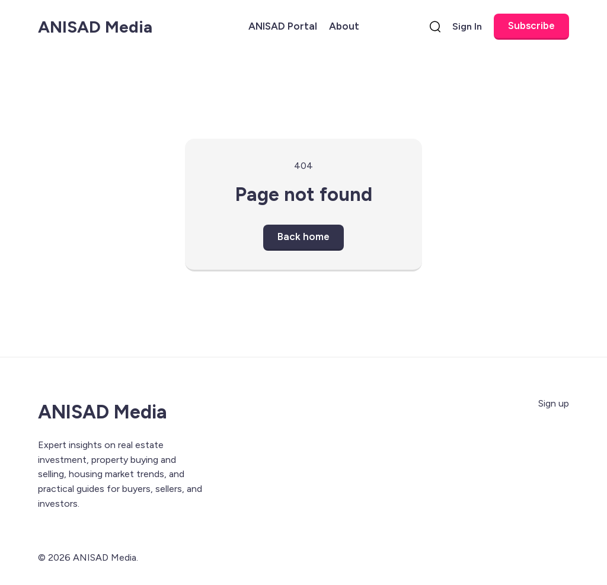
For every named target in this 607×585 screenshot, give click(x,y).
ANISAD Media (95, 27)
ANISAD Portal (282, 26)
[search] (435, 27)
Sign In (467, 26)
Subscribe (531, 25)
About (344, 26)
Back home (303, 236)
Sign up (553, 403)
